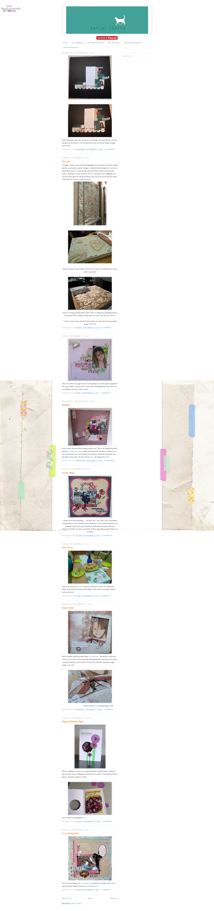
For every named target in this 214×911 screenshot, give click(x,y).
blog (95, 706)
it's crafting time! (70, 833)
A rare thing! (68, 472)
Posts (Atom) (76, 903)
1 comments (105, 393)
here (97, 886)
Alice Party (67, 547)
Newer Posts (66, 898)
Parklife (66, 405)
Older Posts (114, 898)
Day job (66, 161)
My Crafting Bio (78, 43)
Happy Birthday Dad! (73, 721)
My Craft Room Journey (132, 43)
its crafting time (86, 883)
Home (65, 43)
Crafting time (73, 451)
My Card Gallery (114, 43)
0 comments (109, 149)
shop (91, 457)
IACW (80, 586)
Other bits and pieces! (71, 47)
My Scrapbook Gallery (95, 43)
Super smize (68, 607)
